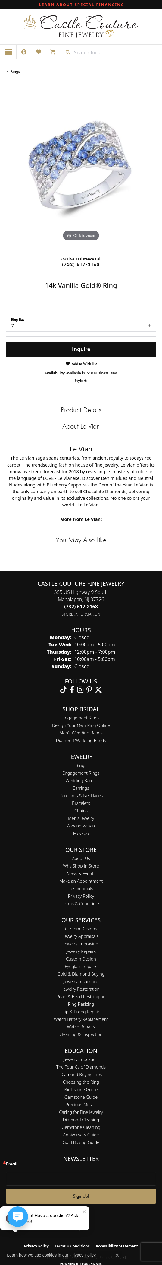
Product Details (81, 409)
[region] (81, 167)
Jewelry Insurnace (81, 981)
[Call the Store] (81, 606)
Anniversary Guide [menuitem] (81, 1135)
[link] (81, 4)
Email (11, 1164)
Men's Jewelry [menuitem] (81, 818)
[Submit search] (66, 52)
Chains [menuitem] (81, 811)
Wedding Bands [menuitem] (81, 780)
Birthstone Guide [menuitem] (81, 1089)
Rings (15, 71)
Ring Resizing (81, 1004)
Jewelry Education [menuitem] (81, 1059)
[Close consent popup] (117, 1255)
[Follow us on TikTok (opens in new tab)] (63, 689)
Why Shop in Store (81, 866)
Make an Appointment (81, 881)
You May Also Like (81, 539)
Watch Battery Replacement (81, 1019)
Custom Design (81, 959)
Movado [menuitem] (81, 833)
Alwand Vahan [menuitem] (81, 826)
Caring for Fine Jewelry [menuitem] (81, 1112)
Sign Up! (81, 1196)
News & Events (81, 873)
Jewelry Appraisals (81, 936)
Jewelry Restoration (81, 989)
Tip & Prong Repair (81, 1012)
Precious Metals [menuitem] (81, 1104)
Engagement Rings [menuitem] (80, 773)
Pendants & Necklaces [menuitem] (81, 795)
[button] (24, 52)
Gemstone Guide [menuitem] (81, 1097)
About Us (81, 858)
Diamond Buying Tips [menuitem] (81, 1074)
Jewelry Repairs (81, 951)
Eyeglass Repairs (81, 966)
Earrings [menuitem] (81, 788)
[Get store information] (81, 614)
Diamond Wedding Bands (81, 740)
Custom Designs (81, 929)
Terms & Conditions (81, 904)
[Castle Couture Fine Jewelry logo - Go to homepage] (81, 26)
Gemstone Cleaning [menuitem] (81, 1127)
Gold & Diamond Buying (80, 974)
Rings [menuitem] (81, 765)
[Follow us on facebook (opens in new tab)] (72, 689)
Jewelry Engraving (81, 944)
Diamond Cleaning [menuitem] (81, 1120)
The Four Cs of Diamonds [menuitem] (81, 1067)
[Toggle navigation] (8, 51)
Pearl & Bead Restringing (81, 996)
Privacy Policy (81, 896)
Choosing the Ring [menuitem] (81, 1082)
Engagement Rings (80, 718)
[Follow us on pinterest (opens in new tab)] (89, 689)
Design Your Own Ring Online (81, 725)
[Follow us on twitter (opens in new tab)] (98, 689)
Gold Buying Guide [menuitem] (81, 1142)
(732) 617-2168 (81, 264)
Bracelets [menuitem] (81, 803)
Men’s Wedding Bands (81, 733)
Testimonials (81, 888)
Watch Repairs (81, 1027)
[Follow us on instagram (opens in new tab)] (80, 689)
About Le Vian (81, 426)
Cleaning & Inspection (80, 1034)
